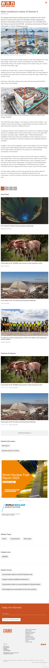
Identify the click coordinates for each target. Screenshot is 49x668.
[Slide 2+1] (26, 500)
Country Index (28, 642)
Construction (15, 539)
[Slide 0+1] (20, 500)
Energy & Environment (30, 629)
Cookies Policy (42, 662)
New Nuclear (28, 631)
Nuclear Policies (29, 633)
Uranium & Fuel (29, 636)
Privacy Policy (35, 662)
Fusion (26, 640)
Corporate (27, 635)
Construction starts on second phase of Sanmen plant (21, 584)
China (4, 539)
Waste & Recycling (29, 637)
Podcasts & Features (4, 387)
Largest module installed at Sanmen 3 (15, 579)
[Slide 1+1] (23, 500)
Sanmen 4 (5, 446)
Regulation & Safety (30, 632)
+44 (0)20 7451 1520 (8, 653)
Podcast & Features (30, 639)
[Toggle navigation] (46, 2)
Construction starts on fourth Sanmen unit (17, 574)
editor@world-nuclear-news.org (11, 652)
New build (27, 539)
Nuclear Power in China (10, 451)
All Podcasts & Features (24, 433)
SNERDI (5, 556)
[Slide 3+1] (28, 500)
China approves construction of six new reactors (19, 589)
